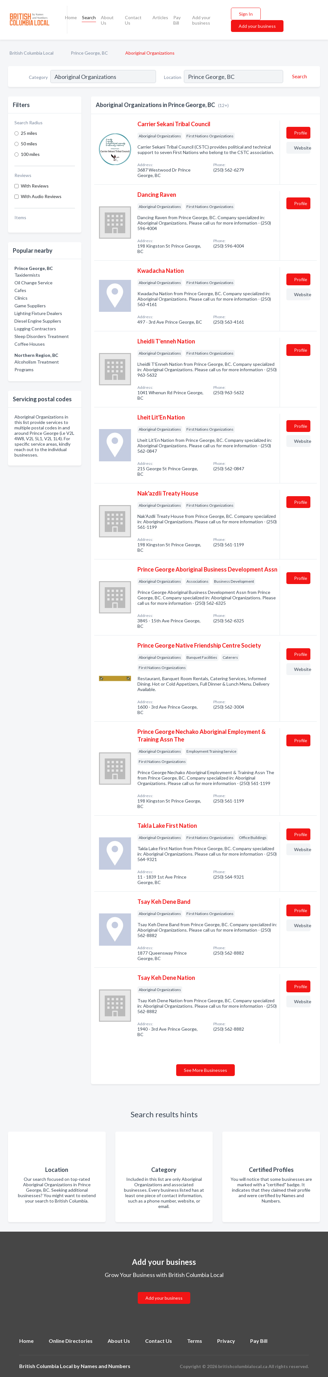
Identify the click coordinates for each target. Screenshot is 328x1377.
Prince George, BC (89, 53)
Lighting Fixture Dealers (38, 313)
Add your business (201, 20)
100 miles (30, 154)
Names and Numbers (105, 1366)
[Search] (298, 76)
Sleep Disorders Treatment (41, 336)
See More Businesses (205, 1070)
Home (71, 17)
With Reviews (35, 185)
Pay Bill (177, 20)
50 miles (29, 143)
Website (302, 147)
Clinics (21, 298)
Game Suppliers (30, 305)
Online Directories (71, 1341)
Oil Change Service (33, 282)
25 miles (29, 133)
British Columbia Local (31, 53)
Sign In (246, 14)
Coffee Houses (29, 344)
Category (38, 77)
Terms (194, 1341)
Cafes (20, 290)
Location (172, 77)
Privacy (226, 1341)
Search (89, 17)
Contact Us (133, 20)
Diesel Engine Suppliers (37, 321)
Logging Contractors (35, 328)
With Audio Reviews (41, 196)
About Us (107, 20)
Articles (160, 17)
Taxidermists (27, 275)
